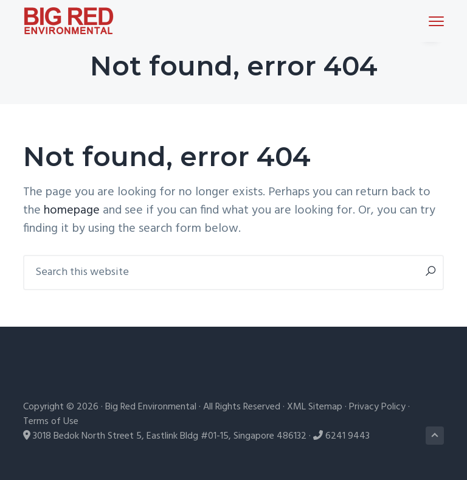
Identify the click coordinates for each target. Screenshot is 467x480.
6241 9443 (347, 436)
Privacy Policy (377, 407)
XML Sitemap (314, 407)
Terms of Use (50, 422)
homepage (72, 210)
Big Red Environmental (150, 407)
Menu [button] (431, 21)
